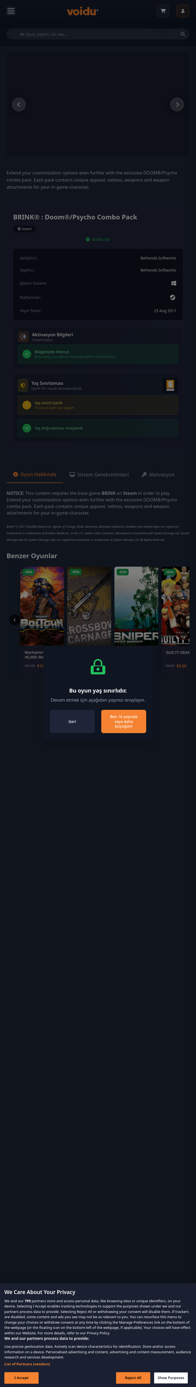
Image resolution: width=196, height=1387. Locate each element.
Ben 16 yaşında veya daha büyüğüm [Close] (124, 721)
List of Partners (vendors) (27, 1371)
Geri (72, 721)
